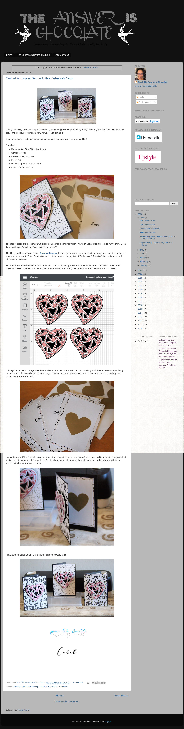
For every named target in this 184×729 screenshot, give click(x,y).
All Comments (144, 102)
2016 (140, 305)
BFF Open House (147, 221)
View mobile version (67, 701)
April (142, 254)
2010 (140, 328)
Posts (140, 97)
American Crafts (20, 687)
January (144, 265)
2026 (140, 214)
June (142, 217)
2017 (140, 301)
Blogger (107, 721)
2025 (140, 270)
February (144, 261)
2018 (140, 297)
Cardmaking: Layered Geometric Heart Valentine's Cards (39, 78)
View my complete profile (146, 86)
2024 (140, 274)
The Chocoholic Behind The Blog (33, 55)
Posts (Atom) (23, 710)
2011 (140, 324)
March (143, 258)
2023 (140, 278)
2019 (140, 293)
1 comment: (78, 682)
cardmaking (33, 687)
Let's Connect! (62, 55)
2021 (140, 286)
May (142, 250)
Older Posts (121, 695)
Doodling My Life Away (150, 229)
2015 (140, 309)
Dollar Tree (44, 687)
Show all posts (91, 67)
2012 (140, 320)
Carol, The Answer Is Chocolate (152, 82)
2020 (140, 290)
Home (9, 55)
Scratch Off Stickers (59, 687)
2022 (140, 282)
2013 (140, 317)
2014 (140, 313)
